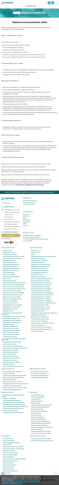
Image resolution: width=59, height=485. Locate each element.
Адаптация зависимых (37, 311)
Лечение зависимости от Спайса (40, 286)
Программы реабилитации (39, 268)
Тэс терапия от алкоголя (10, 336)
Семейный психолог (9, 467)
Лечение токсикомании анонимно (13, 381)
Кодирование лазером (37, 262)
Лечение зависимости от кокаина (41, 290)
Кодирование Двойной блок (11, 264)
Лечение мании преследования (40, 421)
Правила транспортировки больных (13, 408)
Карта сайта (26, 214)
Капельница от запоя (9, 252)
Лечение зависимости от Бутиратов (41, 282)
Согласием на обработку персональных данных (14, 481)
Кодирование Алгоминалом (11, 328)
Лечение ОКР (7, 473)
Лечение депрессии (8, 469)
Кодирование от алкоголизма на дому (14, 316)
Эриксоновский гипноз (9, 344)
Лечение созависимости (38, 258)
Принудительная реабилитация (40, 266)
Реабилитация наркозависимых (40, 309)
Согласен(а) (50, 480)
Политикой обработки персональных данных (28, 480)
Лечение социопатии (9, 440)
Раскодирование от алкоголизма (12, 305)
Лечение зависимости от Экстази (40, 307)
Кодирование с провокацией (11, 322)
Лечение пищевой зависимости (12, 389)
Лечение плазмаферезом (10, 301)
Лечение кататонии (36, 401)
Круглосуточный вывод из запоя (12, 299)
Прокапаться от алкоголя (10, 360)
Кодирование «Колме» (9, 354)
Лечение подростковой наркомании (42, 278)
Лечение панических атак (10, 471)
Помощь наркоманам (37, 331)
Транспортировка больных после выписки (15, 406)
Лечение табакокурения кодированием (14, 375)
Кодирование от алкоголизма (11, 307)
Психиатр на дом (36, 413)
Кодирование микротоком (10, 350)
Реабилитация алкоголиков (11, 276)
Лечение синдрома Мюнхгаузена (40, 431)
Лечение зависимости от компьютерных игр (16, 383)
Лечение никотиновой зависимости (13, 377)
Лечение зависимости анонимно (12, 371)
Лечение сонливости (9, 450)
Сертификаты (26, 219)
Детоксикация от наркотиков (39, 317)
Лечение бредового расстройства (41, 423)
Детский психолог (8, 463)
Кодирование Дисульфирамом (12, 330)
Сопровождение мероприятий (12, 400)
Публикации (26, 216)
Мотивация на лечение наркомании (41, 329)
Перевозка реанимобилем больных (13, 412)
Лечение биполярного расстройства (13, 448)
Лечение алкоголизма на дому (12, 290)
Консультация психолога (10, 461)
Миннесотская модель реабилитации (42, 440)
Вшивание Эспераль (9, 272)
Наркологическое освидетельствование (43, 323)
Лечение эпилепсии (37, 429)
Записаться (10, 235)
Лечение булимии (8, 438)
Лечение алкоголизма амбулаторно (13, 284)
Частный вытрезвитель (9, 280)
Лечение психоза (36, 415)
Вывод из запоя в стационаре (11, 297)
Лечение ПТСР (7, 444)
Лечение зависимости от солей (40, 280)
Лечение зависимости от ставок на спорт (15, 387)
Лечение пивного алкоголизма (12, 342)
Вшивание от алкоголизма (10, 270)
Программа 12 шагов (37, 274)
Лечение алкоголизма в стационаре (13, 286)
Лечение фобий (35, 403)
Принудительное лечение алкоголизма (14, 282)
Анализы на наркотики (37, 325)
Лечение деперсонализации (39, 425)
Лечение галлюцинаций (38, 419)
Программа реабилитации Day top (41, 438)
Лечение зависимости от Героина (41, 284)
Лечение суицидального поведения (41, 427)
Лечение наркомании (29, 204)
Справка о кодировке (9, 274)
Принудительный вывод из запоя (12, 294)
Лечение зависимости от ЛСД (39, 305)
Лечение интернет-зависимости (12, 385)
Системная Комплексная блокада (12, 346)
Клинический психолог (9, 465)
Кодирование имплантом (10, 309)
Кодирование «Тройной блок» (11, 358)
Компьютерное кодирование (11, 318)
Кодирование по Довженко (39, 260)
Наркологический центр (38, 276)
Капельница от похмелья (10, 254)
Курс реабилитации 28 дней (39, 272)
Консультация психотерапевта (40, 375)
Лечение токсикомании (10, 379)
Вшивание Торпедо (8, 324)
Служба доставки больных (10, 410)
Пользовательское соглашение (31, 235)
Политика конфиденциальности (32, 237)
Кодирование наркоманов (39, 315)
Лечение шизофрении (37, 417)
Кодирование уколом (9, 260)
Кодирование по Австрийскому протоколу (15, 348)
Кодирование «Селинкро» (10, 356)
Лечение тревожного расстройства (13, 446)
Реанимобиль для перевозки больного (14, 404)
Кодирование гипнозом (10, 262)
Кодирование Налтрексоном (11, 268)
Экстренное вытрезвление (10, 352)
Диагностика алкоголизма (10, 332)
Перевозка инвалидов (9, 398)
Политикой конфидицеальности (18, 482)
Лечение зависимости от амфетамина (42, 294)
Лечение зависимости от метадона (41, 288)
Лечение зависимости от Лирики (40, 299)
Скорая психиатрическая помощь (41, 433)
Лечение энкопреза (37, 409)
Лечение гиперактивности (10, 452)
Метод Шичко (7, 278)
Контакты (25, 225)
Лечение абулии (36, 399)
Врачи (24, 218)
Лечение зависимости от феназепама (42, 292)
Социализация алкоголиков (11, 334)
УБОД (32, 254)
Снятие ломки (35, 252)
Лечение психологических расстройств (14, 459)
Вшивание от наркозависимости (40, 264)
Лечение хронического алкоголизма (13, 256)
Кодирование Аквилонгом (10, 326)
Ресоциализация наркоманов (40, 270)
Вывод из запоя (7, 250)
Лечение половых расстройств (40, 407)
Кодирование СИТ (8, 311)
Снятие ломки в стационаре (39, 321)
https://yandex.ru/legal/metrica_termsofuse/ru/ (30, 185)
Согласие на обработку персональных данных (35, 239)
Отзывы (25, 223)
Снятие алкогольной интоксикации (13, 366)
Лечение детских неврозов (39, 411)
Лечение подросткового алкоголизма (14, 288)
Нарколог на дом (36, 250)
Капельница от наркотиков (39, 373)
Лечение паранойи (8, 456)
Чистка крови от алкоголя (10, 303)
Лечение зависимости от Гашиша (41, 297)
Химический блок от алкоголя (11, 362)
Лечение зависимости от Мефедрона (42, 301)
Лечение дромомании (37, 395)
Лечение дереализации (38, 397)
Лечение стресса (7, 475)
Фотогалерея (26, 221)
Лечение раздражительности (11, 442)
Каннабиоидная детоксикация (40, 319)
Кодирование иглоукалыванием (12, 320)
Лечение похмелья (8, 364)
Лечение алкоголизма (29, 202)
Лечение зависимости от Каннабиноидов (43, 303)
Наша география (27, 240)
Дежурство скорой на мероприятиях (13, 402)
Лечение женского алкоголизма (12, 258)
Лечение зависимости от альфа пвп (41, 327)
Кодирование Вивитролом (10, 266)
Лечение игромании (9, 373)
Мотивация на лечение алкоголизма (13, 292)
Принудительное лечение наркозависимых (43, 256)
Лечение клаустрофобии (10, 454)
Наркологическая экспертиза (39, 377)
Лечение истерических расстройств (41, 405)
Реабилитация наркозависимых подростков (44, 313)
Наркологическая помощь (30, 200)
